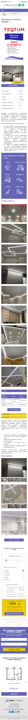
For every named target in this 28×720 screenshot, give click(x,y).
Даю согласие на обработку (11, 647)
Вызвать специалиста (14, 613)
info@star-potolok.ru (15, 707)
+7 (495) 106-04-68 (10, 5)
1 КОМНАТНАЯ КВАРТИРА (14, 683)
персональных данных (17, 647)
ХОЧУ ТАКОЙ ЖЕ (12, 85)
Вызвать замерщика (14, 409)
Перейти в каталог (14, 540)
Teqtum (4, 390)
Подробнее (14, 694)
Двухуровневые (6, 414)
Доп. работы (5, 417)
